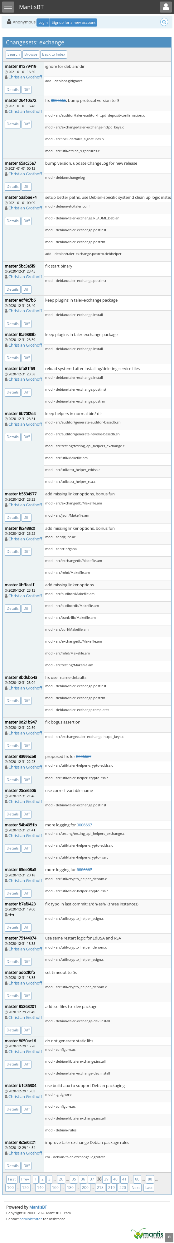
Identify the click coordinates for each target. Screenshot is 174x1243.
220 (122, 1187)
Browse (30, 54)
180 (70, 1187)
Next (136, 1187)
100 (10, 1187)
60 (137, 1179)
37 (92, 1179)
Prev (25, 1179)
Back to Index (53, 54)
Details (13, 89)
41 (124, 1179)
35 (74, 1179)
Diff (26, 89)
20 (61, 1179)
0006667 (83, 756)
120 (25, 1187)
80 (150, 1179)
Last (148, 1187)
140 (40, 1187)
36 (83, 1179)
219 (111, 1187)
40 (115, 1179)
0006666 (58, 100)
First (12, 1179)
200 (85, 1187)
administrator (31, 1218)
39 (106, 1179)
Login (43, 22)
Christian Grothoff (25, 77)
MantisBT (38, 1207)
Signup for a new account (73, 22)
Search (13, 54)
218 (100, 1187)
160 (55, 1187)
